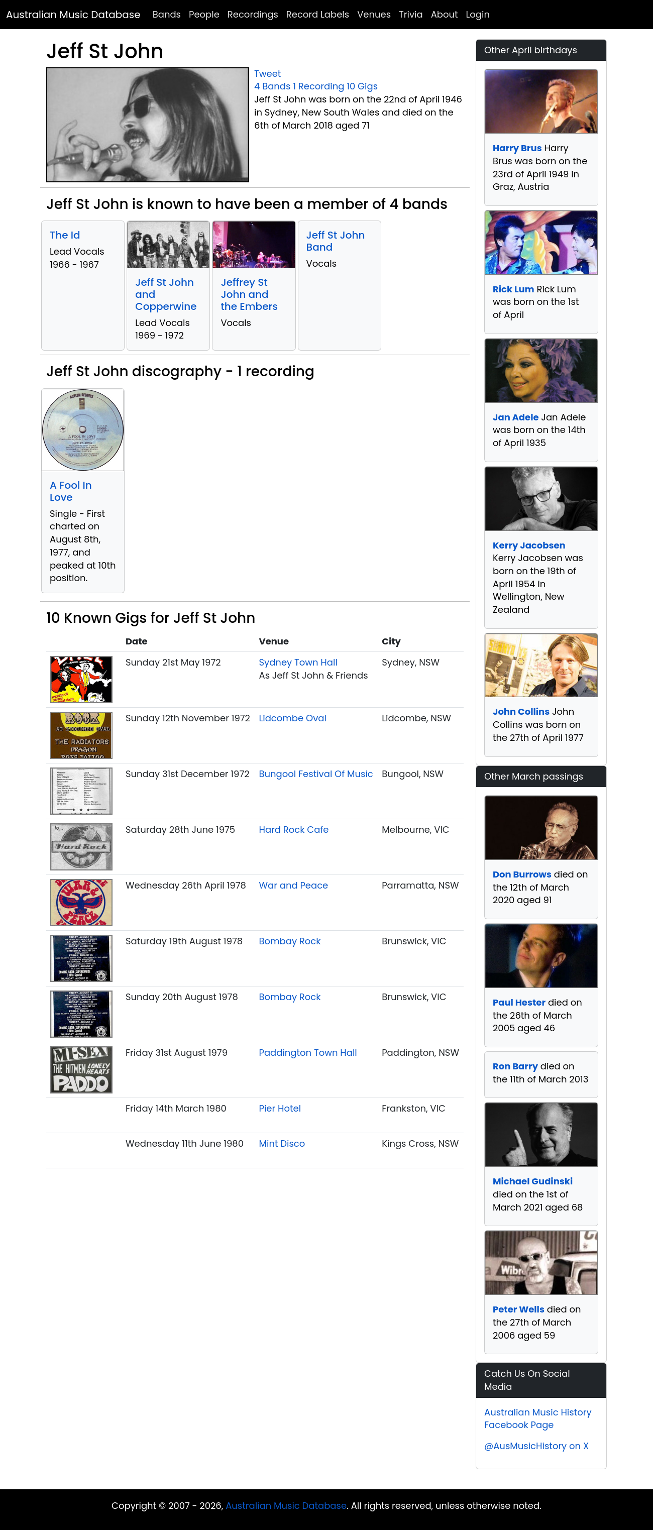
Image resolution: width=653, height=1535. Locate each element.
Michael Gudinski (533, 1181)
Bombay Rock (290, 941)
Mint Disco (282, 1143)
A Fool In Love (71, 491)
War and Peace (294, 885)
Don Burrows (522, 874)
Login (478, 14)
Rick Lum (513, 289)
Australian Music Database (73, 15)
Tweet (267, 73)
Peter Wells (519, 1309)
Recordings (253, 14)
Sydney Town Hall (298, 662)
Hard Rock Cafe (294, 829)
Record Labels (317, 14)
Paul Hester (519, 1002)
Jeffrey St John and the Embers (249, 294)
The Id (65, 235)
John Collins (521, 711)
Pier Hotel (280, 1108)
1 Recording (318, 86)
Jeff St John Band (335, 241)
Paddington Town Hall (308, 1052)
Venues (374, 14)
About (444, 14)
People (204, 14)
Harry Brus (517, 148)
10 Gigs (362, 86)
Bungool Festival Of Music (316, 774)
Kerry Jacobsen (529, 545)
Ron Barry (515, 1066)
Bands (167, 14)
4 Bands (272, 86)
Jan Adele (516, 417)
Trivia (411, 14)
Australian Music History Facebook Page (538, 1419)
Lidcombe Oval (292, 718)
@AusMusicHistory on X (536, 1446)
